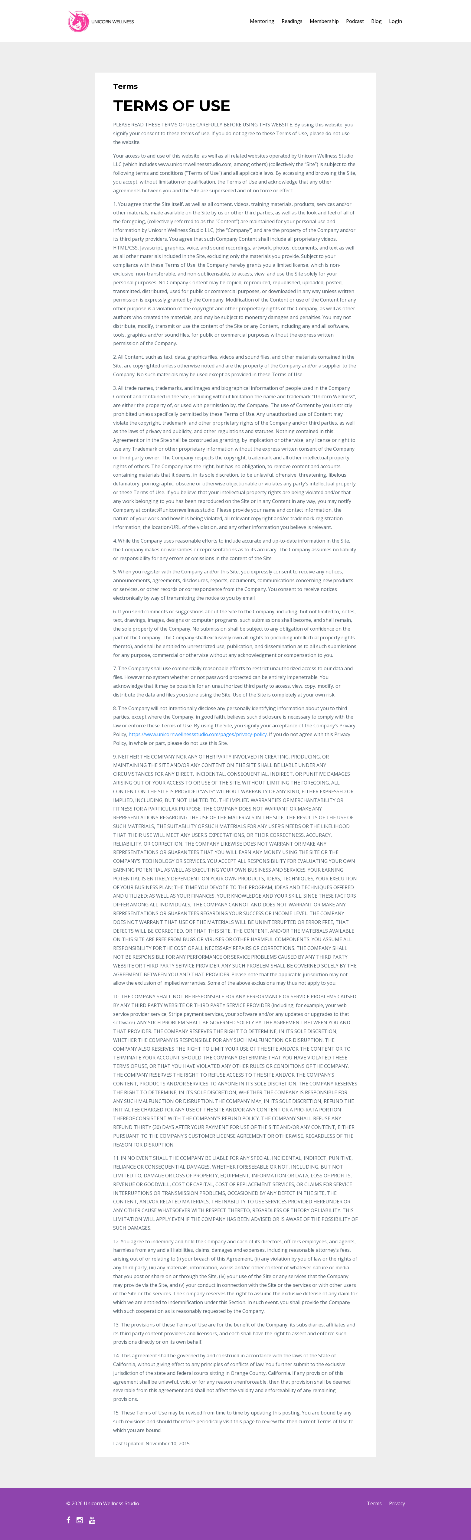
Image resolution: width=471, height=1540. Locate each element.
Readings (292, 21)
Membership (324, 21)
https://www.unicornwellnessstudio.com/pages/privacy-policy (198, 734)
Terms (374, 1503)
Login (395, 21)
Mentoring (262, 21)
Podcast (355, 21)
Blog (376, 21)
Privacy (397, 1503)
